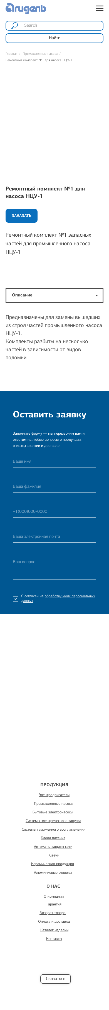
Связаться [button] (55, 979)
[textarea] (54, 568)
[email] (54, 537)
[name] (54, 461)
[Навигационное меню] (99, 8)
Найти (54, 38)
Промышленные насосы (40, 54)
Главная (12, 54)
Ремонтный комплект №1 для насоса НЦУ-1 (39, 60)
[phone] (54, 512)
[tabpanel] (54, 349)
